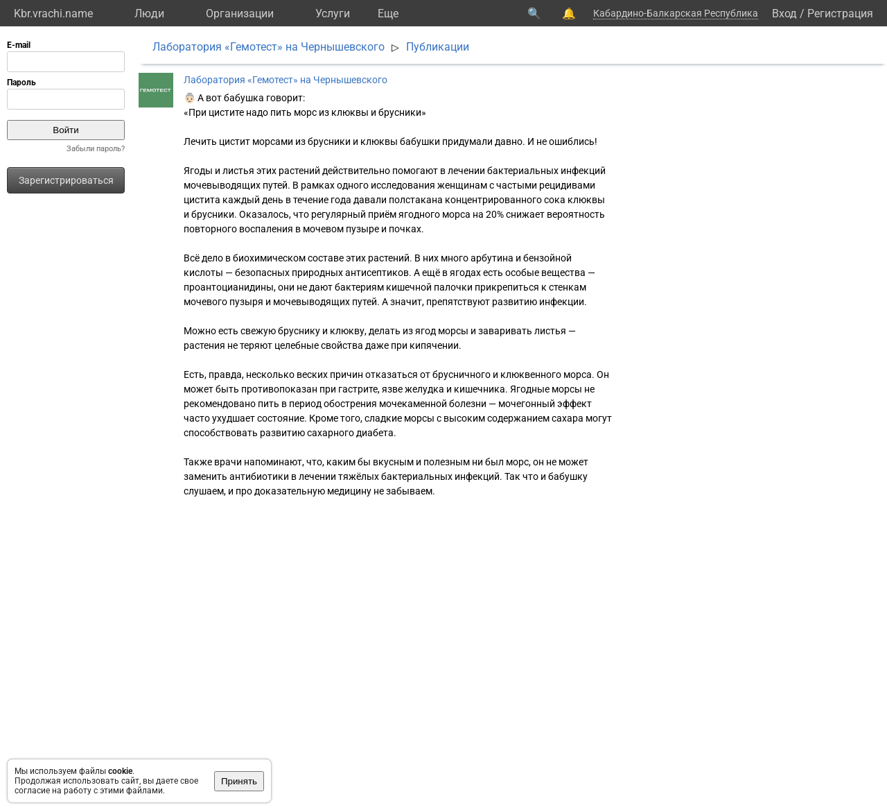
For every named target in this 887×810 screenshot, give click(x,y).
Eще (388, 13)
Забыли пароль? (96, 148)
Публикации (437, 46)
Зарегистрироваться (66, 180)
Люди (149, 13)
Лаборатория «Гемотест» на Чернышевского (268, 46)
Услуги (332, 13)
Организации (240, 13)
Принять (239, 781)
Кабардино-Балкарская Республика (675, 13)
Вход (784, 13)
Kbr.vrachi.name (53, 13)
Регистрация (840, 13)
